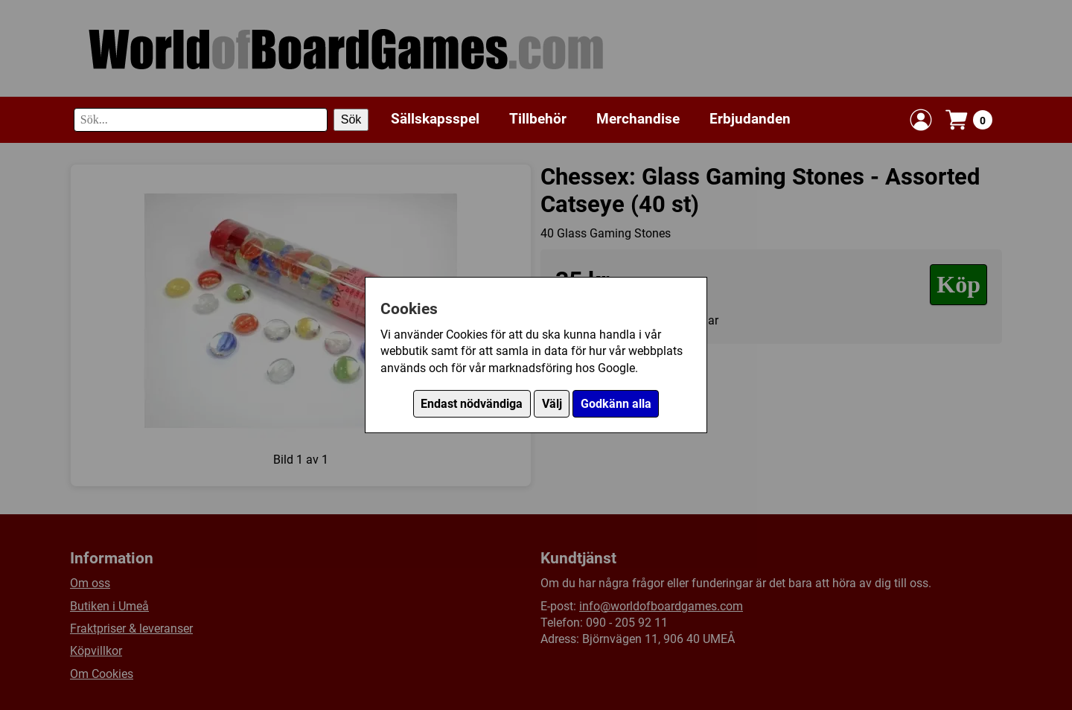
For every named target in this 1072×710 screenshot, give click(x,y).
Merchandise (638, 118)
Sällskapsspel (435, 118)
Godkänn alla (616, 404)
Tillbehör (538, 118)
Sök (351, 119)
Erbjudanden (750, 118)
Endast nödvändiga (472, 404)
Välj (552, 404)
